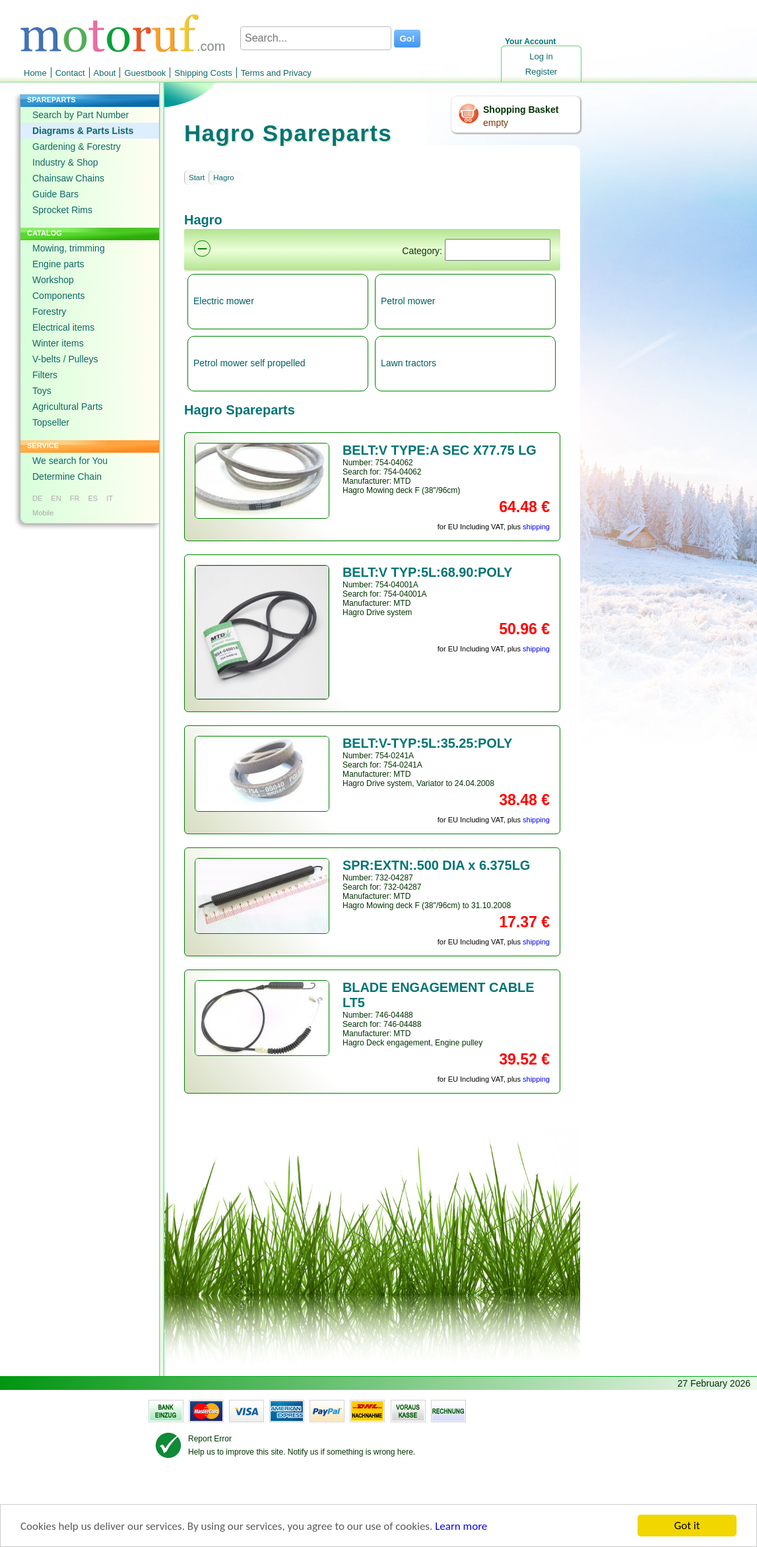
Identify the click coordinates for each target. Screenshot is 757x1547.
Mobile (42, 513)
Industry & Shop (65, 162)
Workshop (53, 280)
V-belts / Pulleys (65, 359)
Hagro (223, 177)
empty (495, 122)
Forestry (49, 311)
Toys (41, 390)
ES (93, 498)
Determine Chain (67, 476)
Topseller (50, 422)
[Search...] (315, 38)
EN (56, 498)
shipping (536, 527)
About (105, 73)
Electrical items (63, 327)
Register (541, 72)
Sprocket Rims (62, 210)
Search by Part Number (80, 115)
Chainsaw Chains (68, 178)
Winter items (58, 343)
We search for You (70, 460)
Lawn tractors (408, 363)
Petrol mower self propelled (249, 363)
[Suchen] (497, 250)
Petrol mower (408, 301)
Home (35, 73)
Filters (44, 375)
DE (37, 498)
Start (197, 177)
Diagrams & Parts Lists (82, 130)
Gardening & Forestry (76, 146)
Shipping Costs (203, 73)
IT (109, 498)
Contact (70, 73)
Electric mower (223, 301)
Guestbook (145, 73)
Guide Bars (55, 194)
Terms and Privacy (276, 73)
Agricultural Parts (67, 406)
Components (58, 295)
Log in (540, 56)
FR (75, 498)
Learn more (461, 1530)
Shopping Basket (520, 109)
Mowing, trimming (68, 248)
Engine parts (58, 264)
